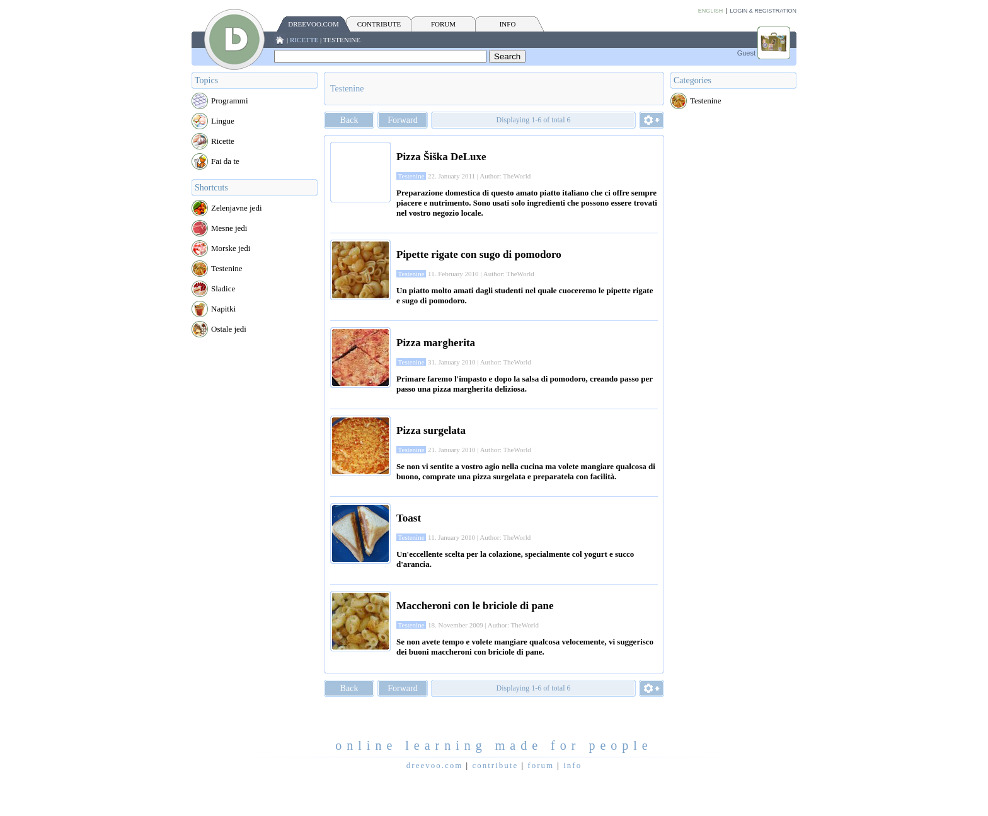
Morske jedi (230, 248)
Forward (402, 120)
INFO (508, 24)
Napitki (223, 308)
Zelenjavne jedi (236, 208)
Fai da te (225, 161)
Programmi (229, 100)
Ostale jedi (228, 329)
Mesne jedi (229, 228)
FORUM (443, 24)
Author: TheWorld (505, 176)
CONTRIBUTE (379, 24)
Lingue (222, 120)
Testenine (341, 40)
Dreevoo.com (313, 24)
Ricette (304, 40)
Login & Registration (763, 11)
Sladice (223, 288)
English (710, 11)
